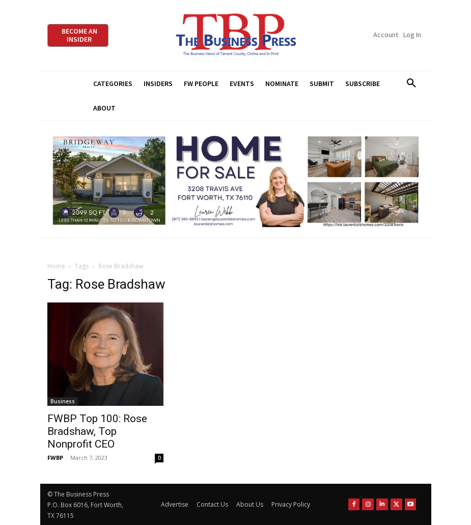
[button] (411, 83)
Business (62, 401)
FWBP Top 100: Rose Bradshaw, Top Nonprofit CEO (97, 431)
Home (56, 266)
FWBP (55, 457)
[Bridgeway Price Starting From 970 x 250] (235, 179)
